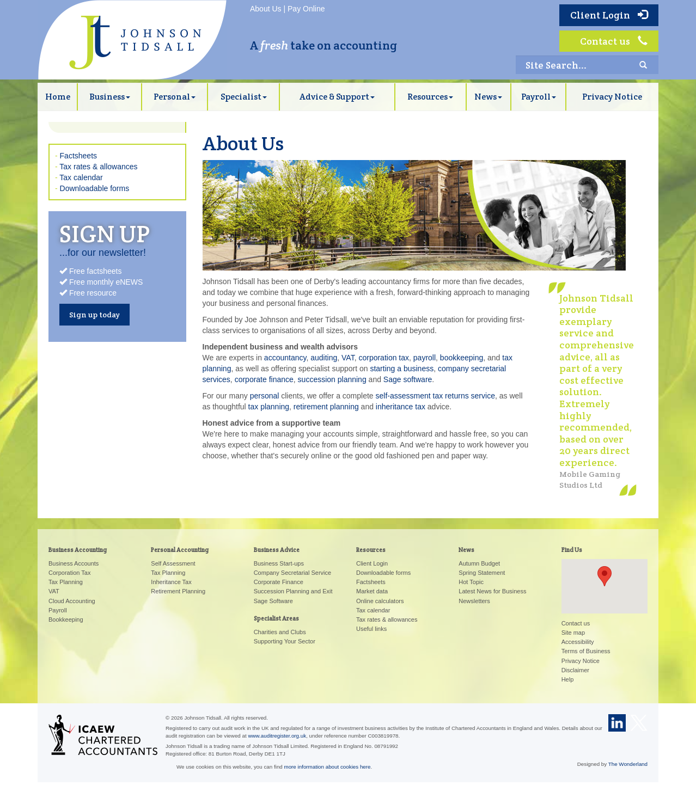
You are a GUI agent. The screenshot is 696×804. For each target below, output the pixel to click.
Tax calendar (80, 177)
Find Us (571, 550)
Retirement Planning (178, 591)
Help (567, 679)
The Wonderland (628, 764)
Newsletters (474, 601)
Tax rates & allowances (98, 166)
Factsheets (78, 155)
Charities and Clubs (280, 632)
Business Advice (277, 550)
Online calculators (380, 601)
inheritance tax (400, 406)
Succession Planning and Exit (293, 591)
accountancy (285, 357)
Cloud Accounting (71, 601)
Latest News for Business (492, 591)
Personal (175, 96)
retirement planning (326, 406)
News (488, 96)
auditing (323, 357)
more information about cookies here (327, 767)
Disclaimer (575, 670)
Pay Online (306, 8)
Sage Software (273, 601)
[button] (604, 576)
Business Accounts (73, 563)
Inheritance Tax (171, 582)
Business (109, 96)
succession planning (332, 379)
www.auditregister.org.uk (277, 736)
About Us (266, 8)
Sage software (407, 379)
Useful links (371, 628)
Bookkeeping (65, 619)
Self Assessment (173, 563)
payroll (424, 357)
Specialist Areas (276, 618)
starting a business (402, 368)
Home (57, 96)
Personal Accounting (180, 550)
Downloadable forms (95, 188)
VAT (348, 357)
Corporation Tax (69, 572)
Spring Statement (482, 572)
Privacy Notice (612, 96)
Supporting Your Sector (284, 641)
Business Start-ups (279, 563)
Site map (573, 632)
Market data (372, 591)
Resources (430, 96)
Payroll (538, 96)
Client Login (609, 15)
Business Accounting (77, 550)
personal (264, 395)
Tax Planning (65, 582)
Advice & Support (337, 96)
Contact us (614, 41)
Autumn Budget (479, 563)
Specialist (244, 96)
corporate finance (264, 379)
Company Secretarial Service (292, 572)
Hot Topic (471, 582)
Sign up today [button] (94, 315)
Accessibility (577, 642)
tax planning (269, 406)
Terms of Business (585, 651)
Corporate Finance (278, 582)
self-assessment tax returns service (435, 395)
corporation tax (383, 357)
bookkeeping (461, 357)
